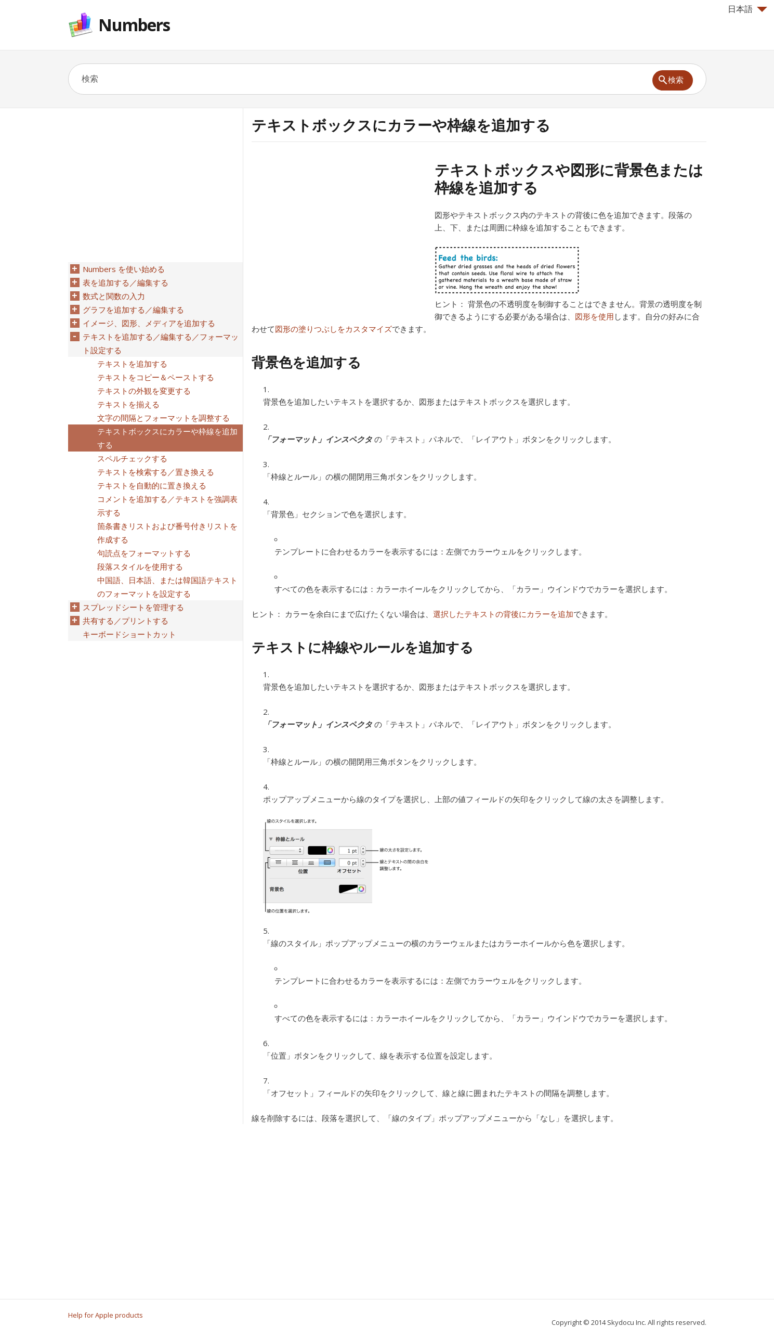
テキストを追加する (132, 363)
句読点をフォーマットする (144, 553)
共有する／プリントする (125, 620)
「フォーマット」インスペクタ (317, 439)
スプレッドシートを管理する (133, 607)
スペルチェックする (132, 458)
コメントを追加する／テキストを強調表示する (167, 506)
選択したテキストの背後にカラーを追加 (503, 614)
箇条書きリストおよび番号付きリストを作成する (167, 533)
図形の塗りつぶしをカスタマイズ (333, 329)
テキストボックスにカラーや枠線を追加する (167, 438)
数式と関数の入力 (114, 296)
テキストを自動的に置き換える (151, 485)
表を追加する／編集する (125, 282)
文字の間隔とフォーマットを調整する (163, 418)
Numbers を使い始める (124, 269)
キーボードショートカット (129, 634)
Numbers (134, 25)
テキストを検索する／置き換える (155, 472)
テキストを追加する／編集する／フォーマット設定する (161, 343)
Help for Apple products (105, 1315)
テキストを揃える (128, 404)
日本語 (747, 9)
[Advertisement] (339, 233)
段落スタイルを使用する (140, 566)
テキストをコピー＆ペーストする (155, 377)
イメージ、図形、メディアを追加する (149, 323)
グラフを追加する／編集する (133, 309)
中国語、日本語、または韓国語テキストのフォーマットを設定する (167, 587)
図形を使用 (594, 316)
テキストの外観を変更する (144, 390)
